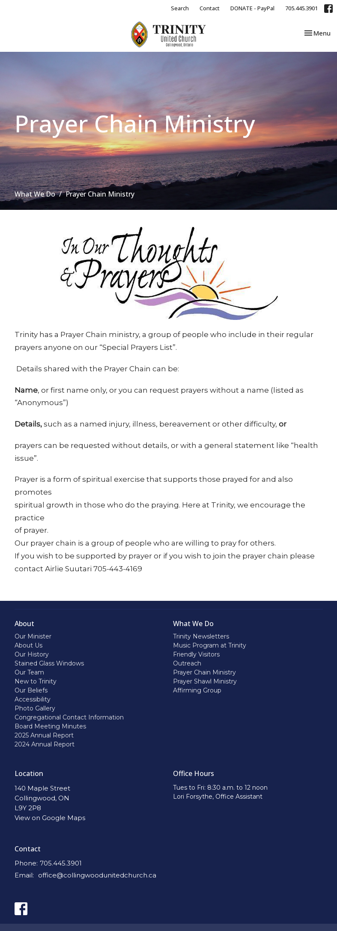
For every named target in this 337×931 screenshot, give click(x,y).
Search (180, 8)
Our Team (29, 672)
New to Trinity (36, 681)
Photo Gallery (35, 708)
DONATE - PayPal (252, 8)
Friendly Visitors (196, 654)
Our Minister (33, 636)
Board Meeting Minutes (50, 726)
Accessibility (33, 699)
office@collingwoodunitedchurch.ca (97, 875)
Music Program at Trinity (209, 645)
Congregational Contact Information (69, 717)
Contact (210, 8)
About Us (28, 645)
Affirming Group (197, 690)
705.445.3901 (301, 8)
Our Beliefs (31, 690)
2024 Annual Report (45, 744)
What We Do (35, 194)
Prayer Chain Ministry (204, 672)
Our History (32, 654)
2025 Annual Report (44, 735)
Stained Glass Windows (49, 663)
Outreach (187, 663)
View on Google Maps (50, 818)
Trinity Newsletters (201, 636)
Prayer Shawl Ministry (205, 681)
